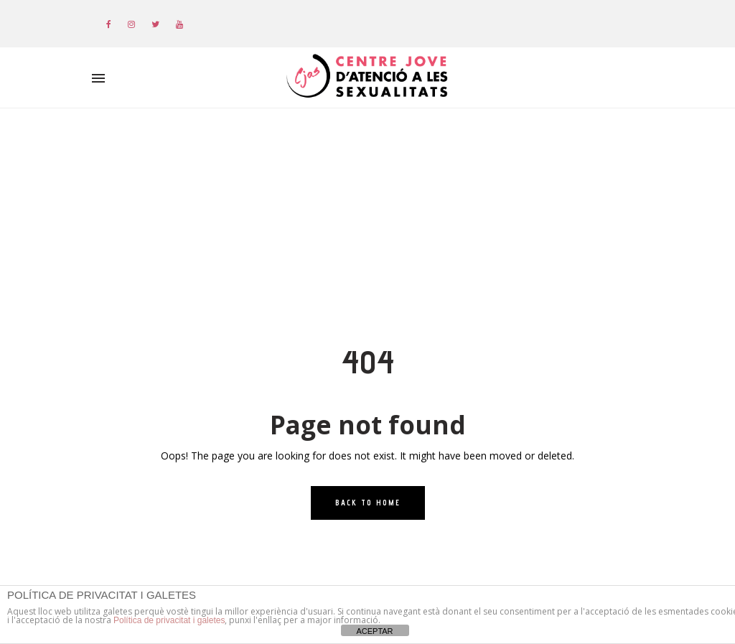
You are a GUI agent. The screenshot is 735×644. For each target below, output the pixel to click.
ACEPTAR (374, 631)
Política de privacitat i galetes (169, 620)
